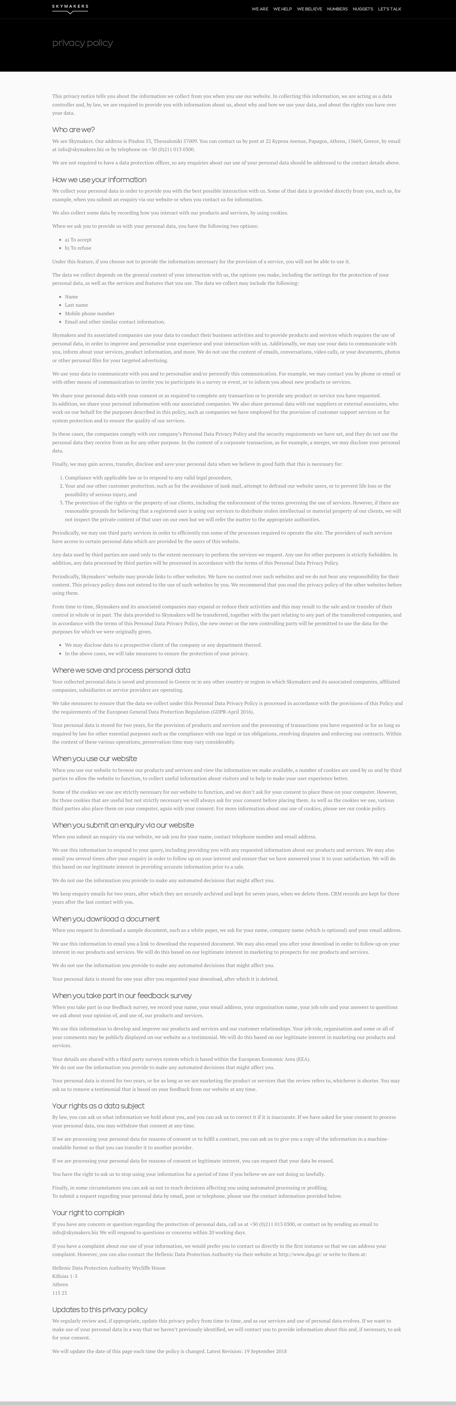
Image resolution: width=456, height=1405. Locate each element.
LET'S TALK (389, 9)
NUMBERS (337, 9)
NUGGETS (363, 9)
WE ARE (260, 9)
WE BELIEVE (309, 9)
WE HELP (282, 9)
